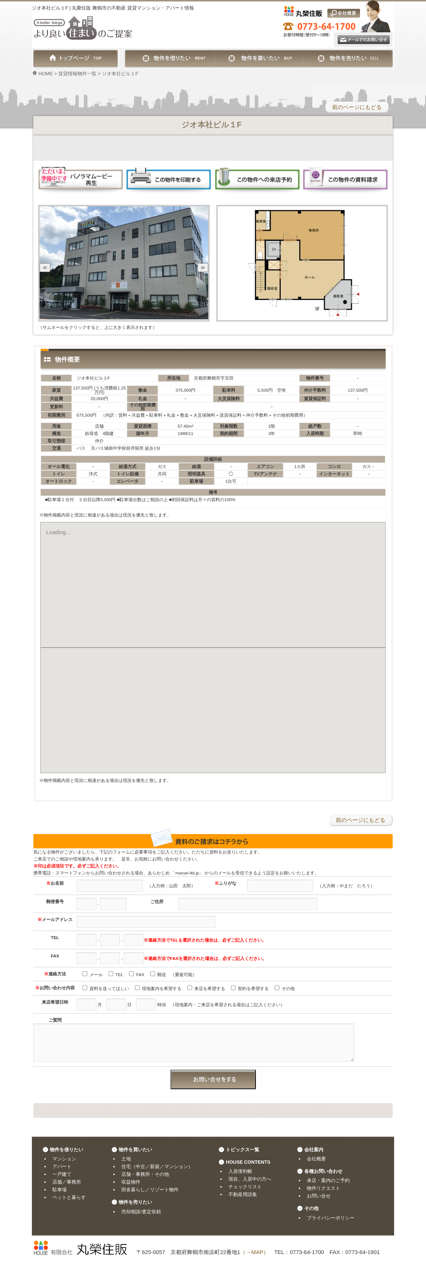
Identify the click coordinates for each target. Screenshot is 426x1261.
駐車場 (59, 1189)
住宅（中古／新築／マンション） (157, 1166)
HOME (42, 73)
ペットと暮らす (69, 1197)
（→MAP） (254, 1252)
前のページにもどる (357, 107)
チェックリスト (245, 1186)
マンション (64, 1159)
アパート (61, 1166)
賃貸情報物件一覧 (77, 73)
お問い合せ (319, 1196)
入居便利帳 (240, 1171)
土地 (126, 1159)
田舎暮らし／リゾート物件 (150, 1189)
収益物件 (130, 1182)
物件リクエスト (323, 1188)
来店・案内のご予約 (328, 1180)
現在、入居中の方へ (249, 1179)
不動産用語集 (242, 1194)
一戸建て (61, 1174)
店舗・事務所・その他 (145, 1174)
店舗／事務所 (66, 1182)
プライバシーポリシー (331, 1218)
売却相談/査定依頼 (141, 1211)
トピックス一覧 (242, 1149)
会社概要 (316, 1159)
